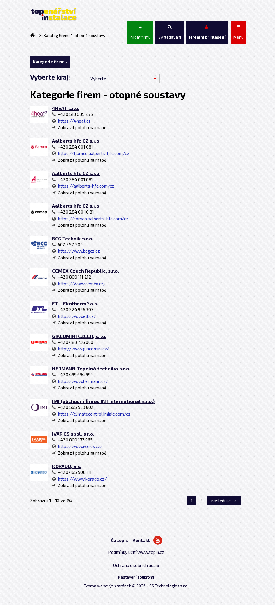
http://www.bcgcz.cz (76, 251)
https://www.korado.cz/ (79, 478)
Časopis (119, 540)
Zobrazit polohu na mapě (79, 127)
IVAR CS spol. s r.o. (73, 433)
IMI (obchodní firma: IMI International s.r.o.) (103, 401)
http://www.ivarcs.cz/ (77, 446)
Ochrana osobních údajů (136, 565)
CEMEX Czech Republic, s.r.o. (85, 271)
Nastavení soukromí (136, 577)
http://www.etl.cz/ (74, 316)
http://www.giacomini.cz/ (80, 348)
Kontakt (141, 540)
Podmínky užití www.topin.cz (136, 552)
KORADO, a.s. (66, 466)
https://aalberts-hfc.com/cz (83, 186)
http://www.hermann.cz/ (80, 381)
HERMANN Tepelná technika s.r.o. (91, 368)
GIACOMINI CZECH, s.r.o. (79, 336)
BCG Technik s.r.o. (72, 238)
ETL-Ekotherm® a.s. (75, 303)
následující (224, 500)
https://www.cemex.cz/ (79, 283)
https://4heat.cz (71, 121)
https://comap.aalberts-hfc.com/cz (90, 218)
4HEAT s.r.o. (65, 108)
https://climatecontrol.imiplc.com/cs (91, 413)
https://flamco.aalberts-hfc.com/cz (90, 153)
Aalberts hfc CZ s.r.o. (76, 141)
